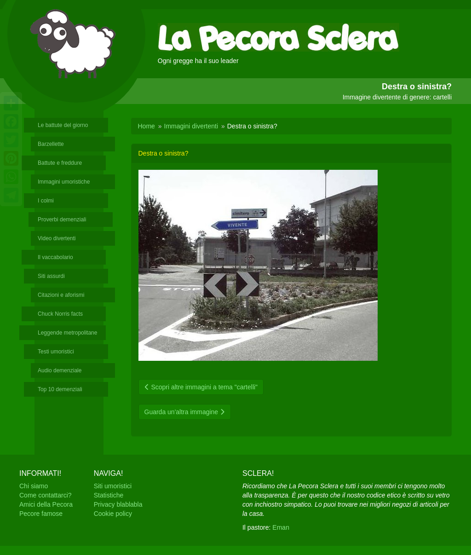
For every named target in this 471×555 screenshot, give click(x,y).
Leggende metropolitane (67, 333)
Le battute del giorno (63, 125)
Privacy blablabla (118, 504)
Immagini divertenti (191, 126)
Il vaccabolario (55, 257)
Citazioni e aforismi (61, 295)
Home (146, 126)
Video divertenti (57, 238)
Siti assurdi (51, 276)
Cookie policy (113, 513)
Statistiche (109, 495)
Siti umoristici (113, 486)
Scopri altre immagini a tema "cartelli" (201, 387)
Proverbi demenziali (62, 219)
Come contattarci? (45, 495)
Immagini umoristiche (64, 182)
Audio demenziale (59, 370)
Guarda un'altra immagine (184, 412)
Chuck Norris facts (60, 314)
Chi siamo (33, 486)
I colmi (46, 200)
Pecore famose (41, 513)
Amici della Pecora (46, 504)
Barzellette (51, 144)
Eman (280, 527)
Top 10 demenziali (60, 389)
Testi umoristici (56, 351)
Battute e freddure (60, 163)
